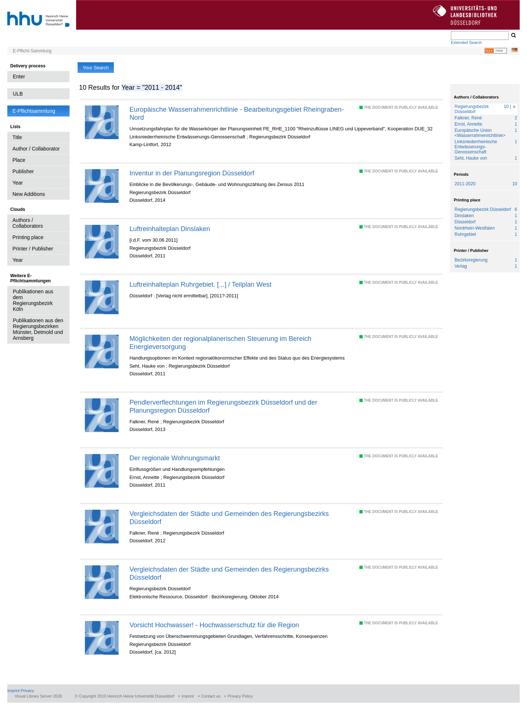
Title (17, 137)
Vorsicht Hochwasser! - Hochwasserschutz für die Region (214, 625)
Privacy (27, 690)
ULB (18, 94)
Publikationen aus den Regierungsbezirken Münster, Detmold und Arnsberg (38, 329)
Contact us (211, 696)
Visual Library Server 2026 (38, 696)
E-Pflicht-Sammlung (32, 50)
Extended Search (466, 42)
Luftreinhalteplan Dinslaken (170, 229)
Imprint (13, 690)
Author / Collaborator (36, 149)
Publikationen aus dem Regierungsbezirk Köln (33, 300)
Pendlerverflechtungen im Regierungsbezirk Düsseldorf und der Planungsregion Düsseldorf (223, 406)
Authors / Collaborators (27, 223)
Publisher (23, 171)
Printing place (28, 237)
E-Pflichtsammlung (33, 111)
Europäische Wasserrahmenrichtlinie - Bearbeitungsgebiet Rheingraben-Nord (237, 113)
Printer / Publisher (32, 249)
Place (18, 160)
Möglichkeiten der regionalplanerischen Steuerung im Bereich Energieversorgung (220, 342)
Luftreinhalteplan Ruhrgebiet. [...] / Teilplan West (201, 284)
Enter (19, 76)
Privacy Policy (240, 696)
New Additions (28, 194)
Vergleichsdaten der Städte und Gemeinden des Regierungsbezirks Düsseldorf (229, 517)
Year (17, 183)
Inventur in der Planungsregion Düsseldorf (192, 173)
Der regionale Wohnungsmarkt (175, 458)
